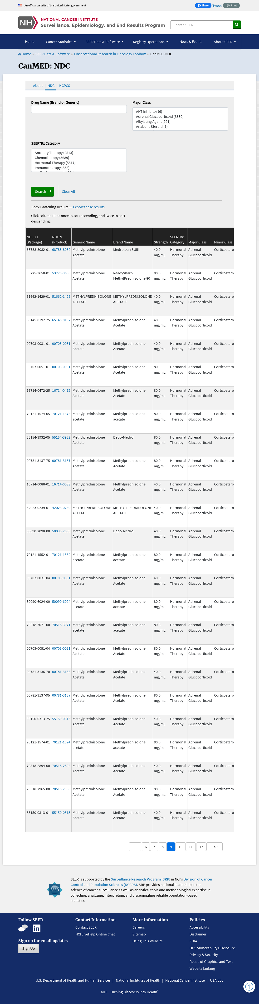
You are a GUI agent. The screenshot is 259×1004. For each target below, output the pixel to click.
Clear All (68, 191)
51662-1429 (61, 296)
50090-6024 (61, 601)
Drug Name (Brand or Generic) (55, 102)
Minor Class (223, 242)
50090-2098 (61, 531)
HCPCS (64, 85)
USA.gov (216, 980)
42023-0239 (61, 507)
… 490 (215, 846)
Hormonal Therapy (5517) (79, 162)
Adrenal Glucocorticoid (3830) (180, 116)
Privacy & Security (204, 954)
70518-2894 (61, 765)
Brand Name (123, 242)
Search (40, 191)
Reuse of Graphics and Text (211, 961)
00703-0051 (61, 366)
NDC (51, 85)
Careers (138, 927)
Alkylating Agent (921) (180, 121)
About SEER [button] (223, 41)
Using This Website (147, 941)
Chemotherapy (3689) (79, 157)
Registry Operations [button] (149, 41)
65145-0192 (61, 319)
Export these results (89, 206)
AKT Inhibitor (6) (180, 111)
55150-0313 (61, 718)
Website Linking (202, 968)
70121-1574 (61, 413)
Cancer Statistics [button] (59, 41)
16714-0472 (61, 390)
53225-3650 (61, 273)
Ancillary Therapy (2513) (79, 152)
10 (180, 846)
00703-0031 (61, 343)
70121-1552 (61, 554)
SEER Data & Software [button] (103, 41)
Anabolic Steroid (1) (180, 126)
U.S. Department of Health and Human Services (73, 980)
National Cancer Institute (185, 980)
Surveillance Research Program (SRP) (140, 879)
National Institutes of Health (138, 980)
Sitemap (139, 934)
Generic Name (84, 242)
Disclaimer (198, 934)
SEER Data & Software (52, 53)
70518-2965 (61, 788)
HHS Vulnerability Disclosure (212, 947)
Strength (161, 242)
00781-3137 (61, 460)
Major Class (141, 102)
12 (201, 846)
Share (204, 6)
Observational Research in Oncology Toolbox (110, 53)
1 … (135, 846)
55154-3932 (61, 437)
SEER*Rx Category (45, 143)
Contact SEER (86, 927)
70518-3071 (61, 624)
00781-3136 (61, 671)
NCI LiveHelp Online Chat (95, 934)
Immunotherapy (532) (79, 167)
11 (191, 846)
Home (29, 41)
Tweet (217, 5)
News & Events (191, 41)
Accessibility (199, 927)
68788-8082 (61, 249)
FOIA (193, 941)
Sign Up (28, 948)
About (38, 85)
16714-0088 (61, 484)
